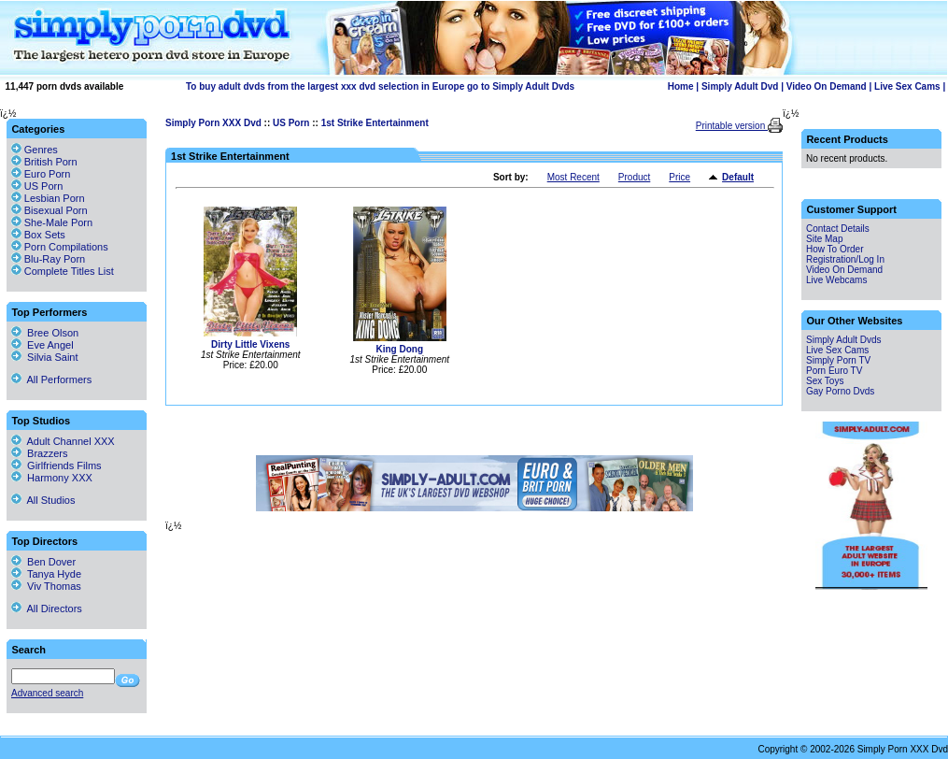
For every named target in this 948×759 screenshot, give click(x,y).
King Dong (399, 349)
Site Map (824, 239)
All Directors (46, 608)
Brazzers (39, 453)
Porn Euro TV (834, 370)
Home (681, 86)
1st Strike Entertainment (375, 123)
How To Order (835, 249)
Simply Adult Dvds (844, 340)
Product (634, 177)
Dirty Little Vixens (250, 344)
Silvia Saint (44, 357)
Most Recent (573, 177)
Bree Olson (44, 332)
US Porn (291, 123)
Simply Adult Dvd (739, 86)
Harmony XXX (51, 477)
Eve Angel (42, 345)
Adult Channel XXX (63, 441)
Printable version (732, 126)
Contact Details (838, 228)
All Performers (51, 379)
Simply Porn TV (838, 360)
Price (679, 177)
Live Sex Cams (907, 86)
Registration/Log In (845, 259)
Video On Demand (826, 86)
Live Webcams (836, 280)
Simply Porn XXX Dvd (213, 123)
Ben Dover (43, 561)
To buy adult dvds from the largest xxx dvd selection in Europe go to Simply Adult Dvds (380, 86)
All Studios (43, 500)
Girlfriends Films (56, 465)
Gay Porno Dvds (840, 391)
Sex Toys (824, 381)
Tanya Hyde (46, 574)
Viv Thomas (46, 586)
